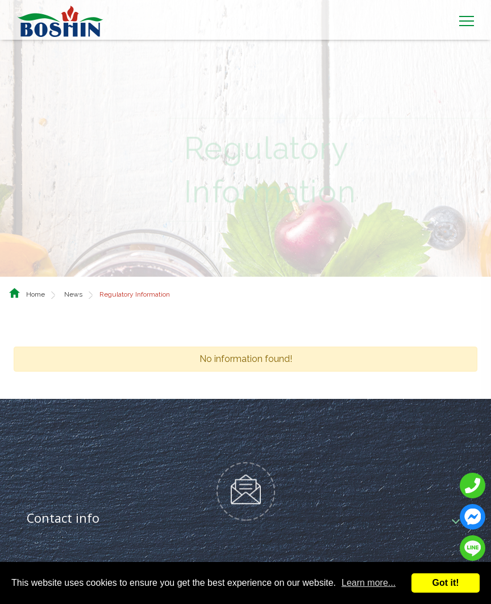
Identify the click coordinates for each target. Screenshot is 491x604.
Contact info (63, 502)
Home (35, 278)
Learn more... (369, 583)
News (73, 278)
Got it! (445, 583)
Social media (63, 560)
